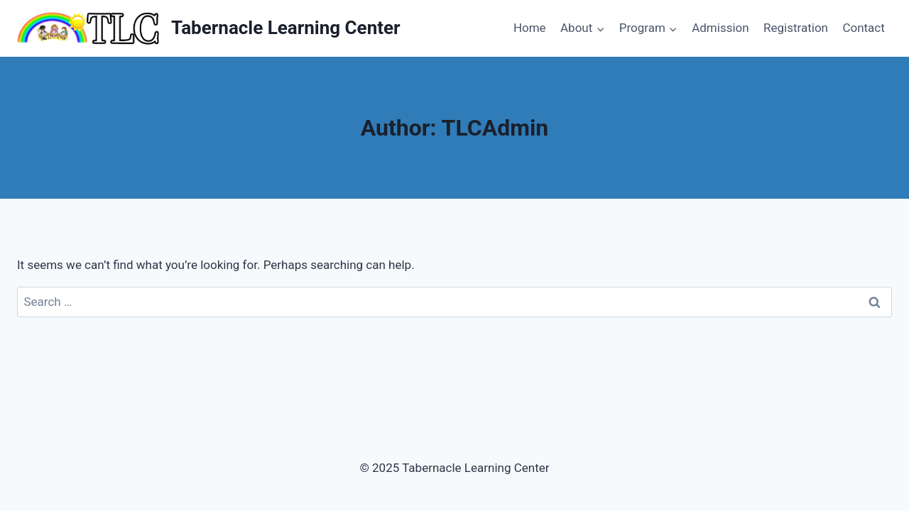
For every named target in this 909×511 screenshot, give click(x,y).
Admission (720, 28)
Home (529, 28)
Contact (863, 28)
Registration (795, 28)
